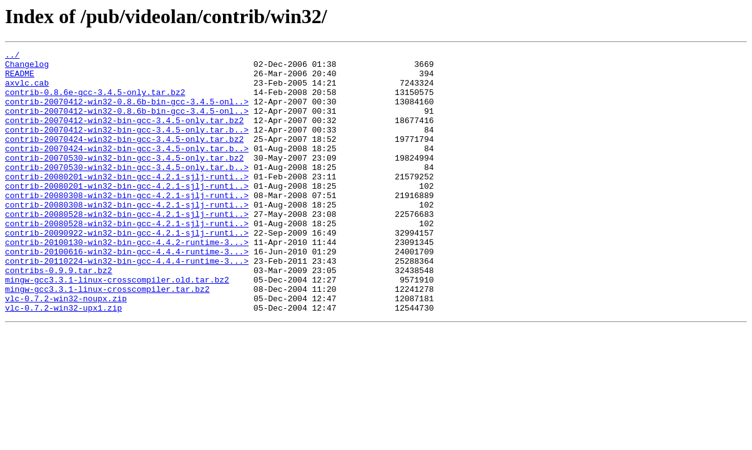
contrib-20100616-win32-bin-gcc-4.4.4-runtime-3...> (127, 292)
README (19, 78)
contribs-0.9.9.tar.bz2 (58, 315)
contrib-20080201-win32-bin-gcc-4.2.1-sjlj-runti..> (127, 202)
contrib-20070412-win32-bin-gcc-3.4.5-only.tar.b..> (127, 146)
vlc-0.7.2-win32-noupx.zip (66, 348)
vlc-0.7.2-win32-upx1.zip (63, 360)
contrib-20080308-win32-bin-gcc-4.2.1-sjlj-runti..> (127, 225)
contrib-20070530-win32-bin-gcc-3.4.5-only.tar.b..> (127, 191)
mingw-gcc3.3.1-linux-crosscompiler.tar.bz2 (107, 337)
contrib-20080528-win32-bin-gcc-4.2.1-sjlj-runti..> (127, 247)
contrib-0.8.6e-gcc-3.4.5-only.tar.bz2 (95, 101)
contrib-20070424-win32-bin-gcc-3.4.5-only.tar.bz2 (124, 157)
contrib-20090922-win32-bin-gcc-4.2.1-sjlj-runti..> (127, 270)
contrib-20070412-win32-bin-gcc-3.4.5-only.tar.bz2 (124, 135)
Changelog (27, 67)
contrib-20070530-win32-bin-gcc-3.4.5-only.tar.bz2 (124, 180)
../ (12, 56)
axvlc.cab (27, 90)
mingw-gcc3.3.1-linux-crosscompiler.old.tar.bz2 (117, 326)
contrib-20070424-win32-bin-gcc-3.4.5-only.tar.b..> (127, 168)
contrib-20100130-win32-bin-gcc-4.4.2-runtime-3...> (127, 281)
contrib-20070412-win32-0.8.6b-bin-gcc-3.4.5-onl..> (127, 112)
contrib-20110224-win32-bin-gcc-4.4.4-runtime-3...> (127, 303)
